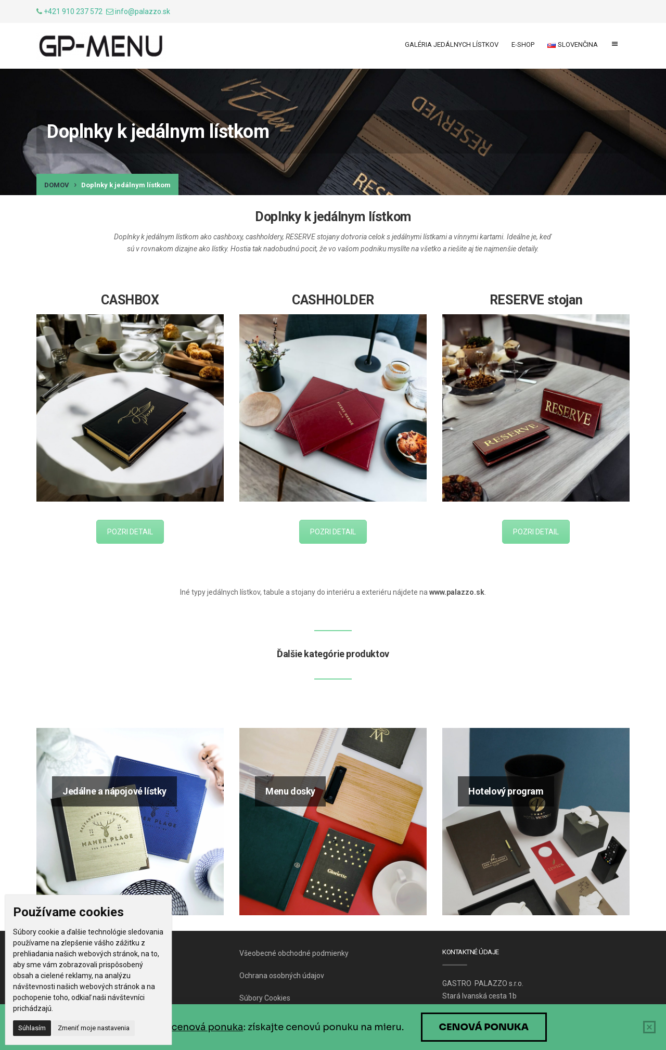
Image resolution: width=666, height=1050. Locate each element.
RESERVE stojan (536, 300)
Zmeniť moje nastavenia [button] (94, 1028)
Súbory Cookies (264, 998)
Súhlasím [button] (32, 1028)
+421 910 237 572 (73, 11)
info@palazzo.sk (142, 11)
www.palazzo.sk (456, 592)
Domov (56, 185)
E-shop (522, 44)
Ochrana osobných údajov (281, 975)
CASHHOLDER (333, 300)
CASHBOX (130, 300)
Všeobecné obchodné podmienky (294, 953)
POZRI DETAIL (130, 532)
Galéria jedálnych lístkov (451, 44)
